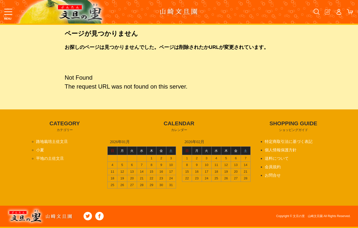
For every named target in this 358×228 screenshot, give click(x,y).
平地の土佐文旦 (50, 158)
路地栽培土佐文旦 (52, 141)
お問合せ (273, 175)
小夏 (40, 150)
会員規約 (273, 167)
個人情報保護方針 (281, 150)
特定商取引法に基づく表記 (289, 141)
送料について (277, 158)
